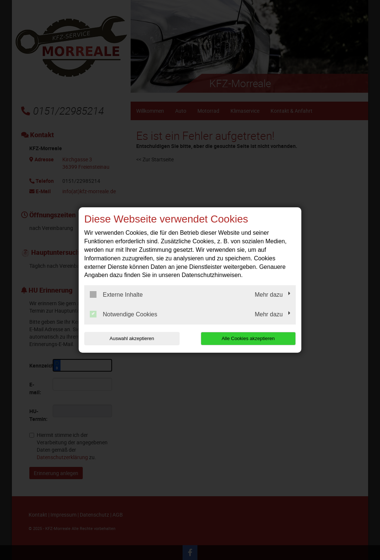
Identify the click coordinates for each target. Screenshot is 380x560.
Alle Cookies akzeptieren (248, 338)
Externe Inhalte (116, 294)
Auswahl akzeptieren (131, 338)
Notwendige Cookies (123, 314)
